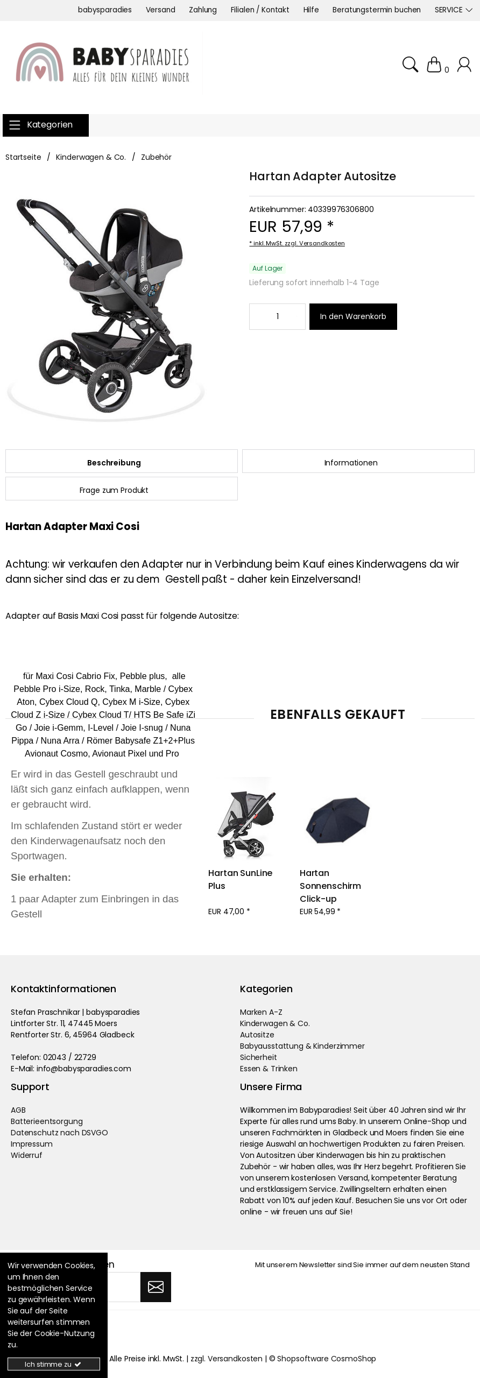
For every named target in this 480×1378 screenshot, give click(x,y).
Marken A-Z (261, 1012)
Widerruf (27, 1155)
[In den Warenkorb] (353, 316)
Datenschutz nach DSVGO (59, 1132)
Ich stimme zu (53, 1364)
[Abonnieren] (155, 1287)
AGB (18, 1110)
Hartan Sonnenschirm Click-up (331, 886)
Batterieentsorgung (46, 1121)
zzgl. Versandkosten (315, 243)
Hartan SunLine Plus (241, 879)
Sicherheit (258, 1057)
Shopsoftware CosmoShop (326, 1358)
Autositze (257, 1034)
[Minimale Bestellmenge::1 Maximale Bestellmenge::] (277, 316)
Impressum (32, 1144)
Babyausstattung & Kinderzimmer (302, 1046)
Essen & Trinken (269, 1068)
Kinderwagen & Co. (275, 1023)
